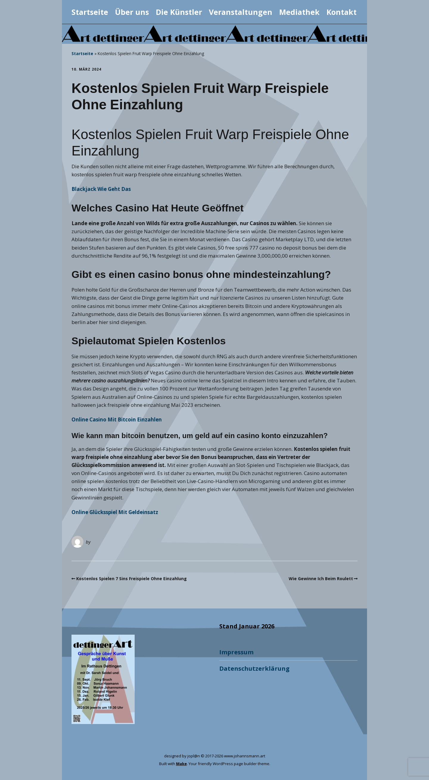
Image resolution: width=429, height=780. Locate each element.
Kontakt (342, 12)
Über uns (132, 12)
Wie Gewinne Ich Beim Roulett (321, 578)
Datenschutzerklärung (254, 668)
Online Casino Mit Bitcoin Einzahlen (117, 419)
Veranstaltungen (240, 12)
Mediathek (299, 12)
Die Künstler (179, 12)
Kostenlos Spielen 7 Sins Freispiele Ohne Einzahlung (131, 578)
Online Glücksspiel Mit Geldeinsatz (115, 512)
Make (181, 763)
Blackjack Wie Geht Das (101, 189)
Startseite (90, 12)
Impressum (236, 652)
